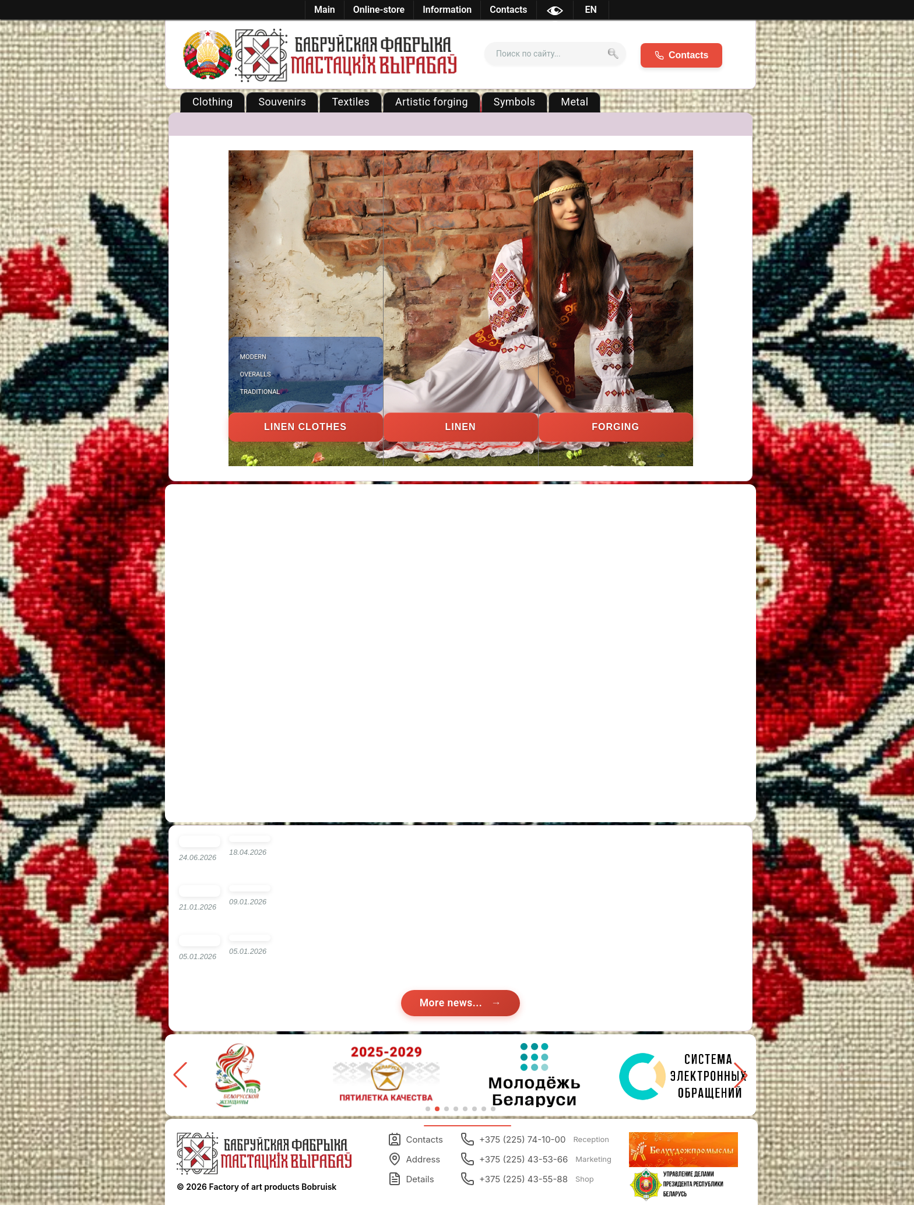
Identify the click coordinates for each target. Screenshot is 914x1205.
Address (414, 1159)
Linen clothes (305, 427)
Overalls (255, 374)
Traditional (260, 392)
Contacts (415, 1139)
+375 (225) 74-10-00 (534, 1139)
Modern (253, 357)
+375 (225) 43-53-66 (535, 1159)
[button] (741, 1075)
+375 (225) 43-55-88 (527, 1179)
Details (411, 1179)
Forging (615, 427)
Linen (460, 427)
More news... (453, 1003)
